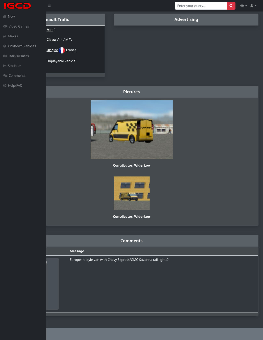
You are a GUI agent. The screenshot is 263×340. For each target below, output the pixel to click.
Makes (10, 36)
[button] (244, 6)
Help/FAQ (13, 85)
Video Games (16, 26)
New (9, 16)
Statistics (12, 65)
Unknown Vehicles (19, 46)
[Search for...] (201, 6)
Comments (14, 75)
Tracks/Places (16, 56)
